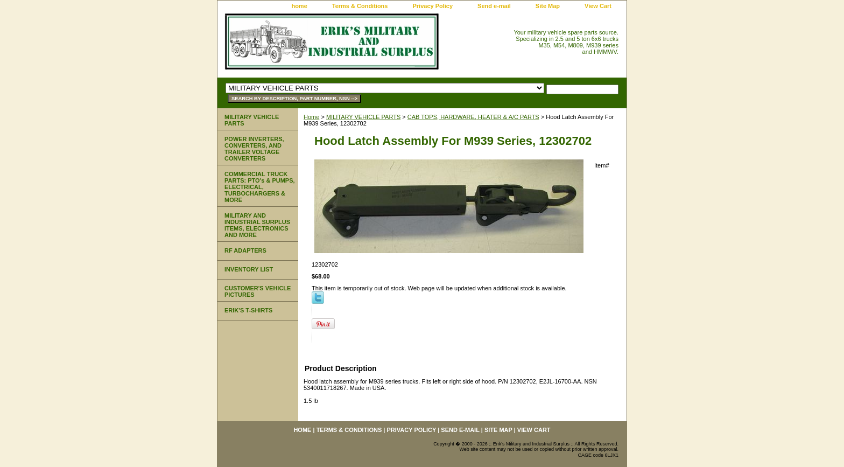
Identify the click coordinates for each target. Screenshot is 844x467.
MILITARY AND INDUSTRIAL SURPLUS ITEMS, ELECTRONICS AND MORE (257, 225)
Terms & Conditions (360, 6)
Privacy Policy (432, 6)
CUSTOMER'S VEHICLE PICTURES (257, 291)
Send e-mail (494, 6)
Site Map (548, 6)
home (299, 6)
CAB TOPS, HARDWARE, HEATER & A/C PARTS (473, 117)
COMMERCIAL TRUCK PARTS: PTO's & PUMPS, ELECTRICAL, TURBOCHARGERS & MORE (259, 187)
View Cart (598, 6)
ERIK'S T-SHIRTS (248, 310)
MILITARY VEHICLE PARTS (363, 117)
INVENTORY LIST (248, 269)
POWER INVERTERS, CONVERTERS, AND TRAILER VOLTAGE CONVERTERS (254, 149)
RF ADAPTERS (245, 250)
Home (311, 117)
